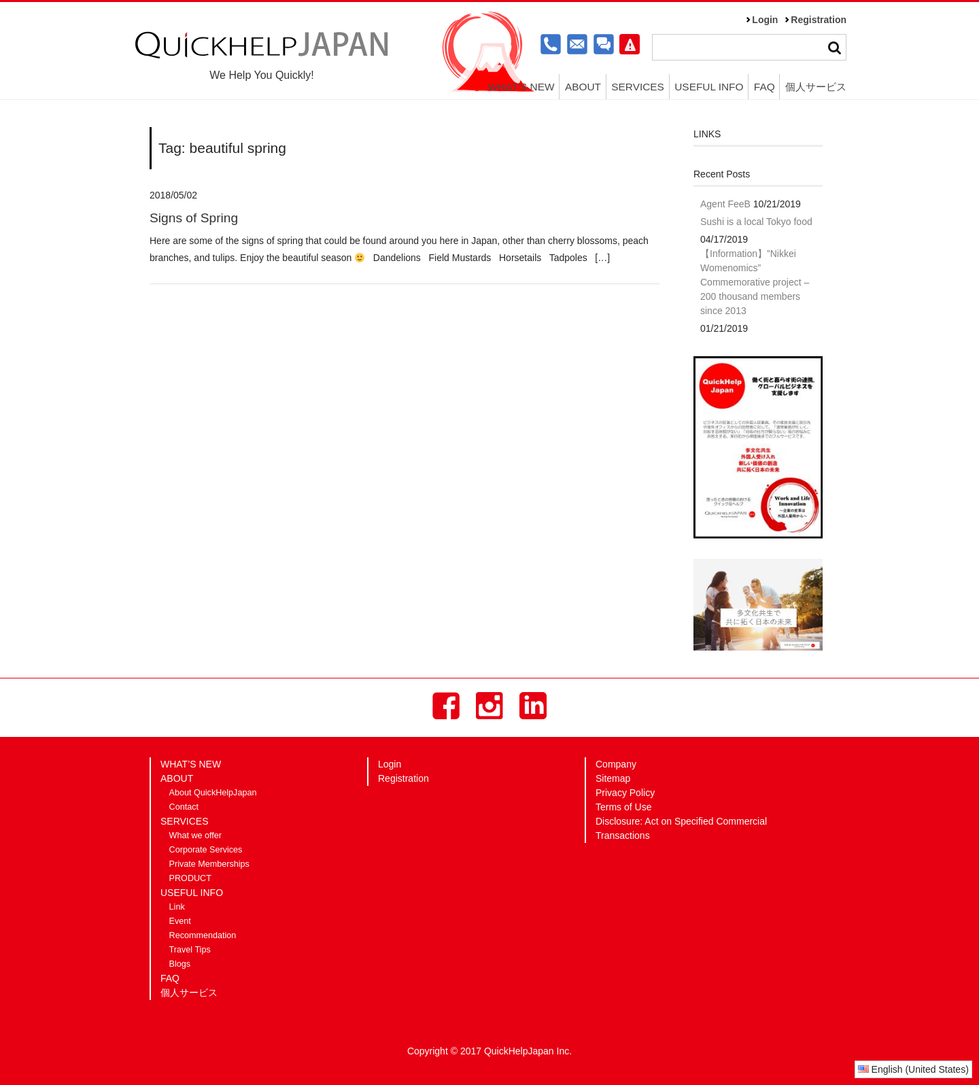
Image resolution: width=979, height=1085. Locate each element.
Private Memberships (209, 864)
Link (177, 907)
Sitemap (613, 778)
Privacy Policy (625, 792)
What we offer (195, 835)
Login (765, 19)
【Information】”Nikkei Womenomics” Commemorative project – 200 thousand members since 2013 (754, 282)
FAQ (764, 86)
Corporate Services (206, 850)
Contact (184, 807)
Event (180, 921)
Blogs (180, 964)
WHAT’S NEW (520, 86)
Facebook (446, 705)
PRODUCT (190, 878)
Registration (818, 19)
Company (616, 764)
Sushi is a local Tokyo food (756, 221)
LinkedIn (533, 705)
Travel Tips (190, 949)
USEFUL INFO (708, 86)
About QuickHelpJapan (213, 792)
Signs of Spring (194, 218)
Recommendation (203, 935)
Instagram (489, 705)
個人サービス (815, 86)
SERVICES (637, 86)
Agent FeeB (725, 204)
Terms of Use (623, 807)
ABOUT (583, 86)
